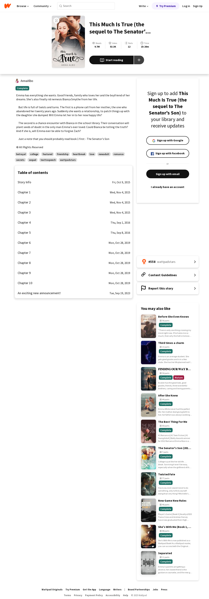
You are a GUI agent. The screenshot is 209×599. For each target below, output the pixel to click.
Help (125, 595)
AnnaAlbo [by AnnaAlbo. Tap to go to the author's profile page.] (27, 81)
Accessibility (113, 595)
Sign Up (198, 6)
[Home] (7, 5)
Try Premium (165, 6)
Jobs (155, 589)
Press (164, 589)
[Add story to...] (139, 60)
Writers (117, 589)
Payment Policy (94, 595)
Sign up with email (167, 174)
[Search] (60, 6)
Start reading (111, 60)
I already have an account (167, 187)
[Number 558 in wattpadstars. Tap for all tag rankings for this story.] (168, 262)
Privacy (78, 595)
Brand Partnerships (139, 589)
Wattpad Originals (52, 589)
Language (104, 589)
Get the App (89, 589)
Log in (186, 6)
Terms (67, 595)
